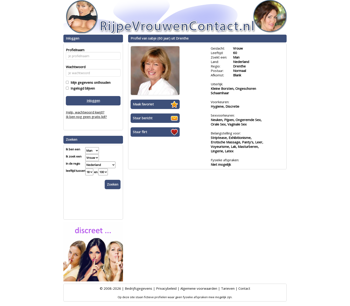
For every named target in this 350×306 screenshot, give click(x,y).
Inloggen (93, 100)
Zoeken (112, 184)
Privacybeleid (166, 288)
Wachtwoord (74, 67)
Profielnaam (74, 50)
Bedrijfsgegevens (138, 288)
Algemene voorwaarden (198, 288)
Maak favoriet (143, 104)
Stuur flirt (140, 132)
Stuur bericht (142, 118)
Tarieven (228, 288)
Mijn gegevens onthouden (89, 82)
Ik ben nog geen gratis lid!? (86, 116)
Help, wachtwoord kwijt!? (85, 112)
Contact (244, 288)
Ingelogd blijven (82, 88)
